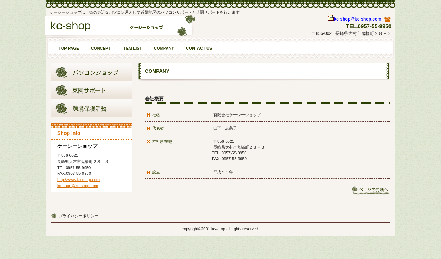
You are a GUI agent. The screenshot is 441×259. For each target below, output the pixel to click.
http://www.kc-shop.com (78, 179)
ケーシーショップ (119, 28)
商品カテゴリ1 (91, 72)
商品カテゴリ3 (91, 108)
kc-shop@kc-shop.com (357, 19)
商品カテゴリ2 (91, 90)
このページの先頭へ (370, 190)
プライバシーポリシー (78, 216)
